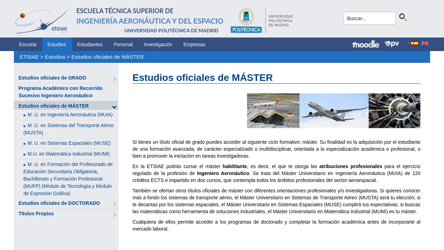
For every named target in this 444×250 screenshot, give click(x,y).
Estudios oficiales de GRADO (52, 78)
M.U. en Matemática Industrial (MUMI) (69, 154)
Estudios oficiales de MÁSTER (107, 57)
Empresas (194, 44)
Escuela (27, 44)
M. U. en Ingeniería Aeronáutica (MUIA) (70, 114)
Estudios (57, 44)
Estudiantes (90, 44)
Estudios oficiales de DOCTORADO (59, 203)
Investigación (158, 44)
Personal (123, 44)
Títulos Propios (36, 213)
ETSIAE (29, 57)
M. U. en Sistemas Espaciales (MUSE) (69, 143)
